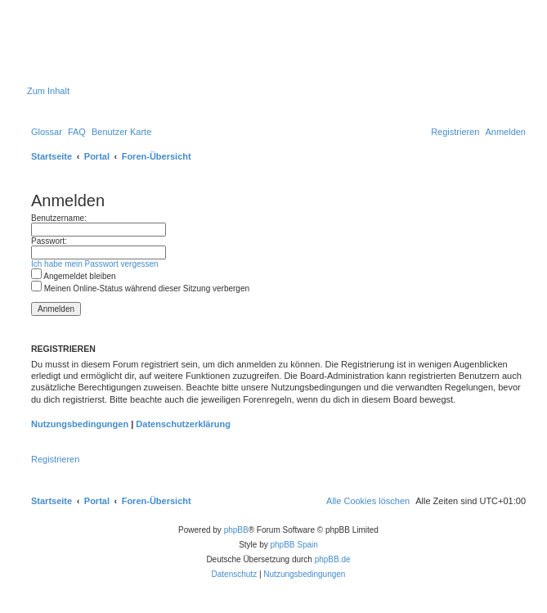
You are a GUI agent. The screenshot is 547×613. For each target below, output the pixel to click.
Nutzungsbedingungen (79, 424)
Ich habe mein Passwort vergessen (95, 263)
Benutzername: (59, 218)
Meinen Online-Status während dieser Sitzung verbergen (140, 288)
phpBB (236, 529)
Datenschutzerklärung (183, 424)
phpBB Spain (293, 544)
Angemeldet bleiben (73, 276)
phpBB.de (333, 559)
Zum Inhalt (48, 91)
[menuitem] (46, 132)
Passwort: (49, 241)
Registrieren (55, 459)
